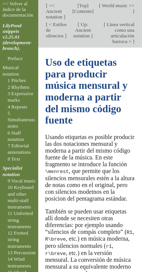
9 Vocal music (22, 181)
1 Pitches (17, 80)
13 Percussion (22, 252)
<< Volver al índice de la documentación (18, 9)
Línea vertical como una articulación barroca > (119, 33)
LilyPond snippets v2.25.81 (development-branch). (17, 37)
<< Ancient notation (55, 11)
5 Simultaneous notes (21, 119)
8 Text (14, 159)
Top (83, 5)
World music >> (117, 5)
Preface (15, 58)
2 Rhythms (19, 87)
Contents (83, 11)
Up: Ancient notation (82, 30)
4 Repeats (17, 107)
